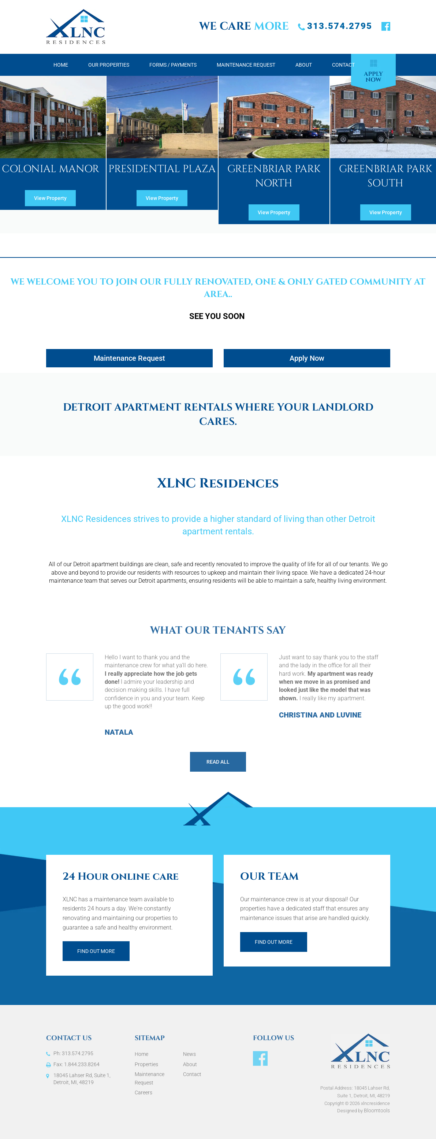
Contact (343, 65)
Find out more (96, 951)
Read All (218, 765)
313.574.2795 (339, 26)
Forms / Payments (173, 65)
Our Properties (108, 65)
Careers (143, 1095)
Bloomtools (377, 1117)
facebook (385, 26)
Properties (146, 1067)
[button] (50, 198)
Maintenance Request (246, 65)
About (303, 65)
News (189, 1057)
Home (60, 65)
